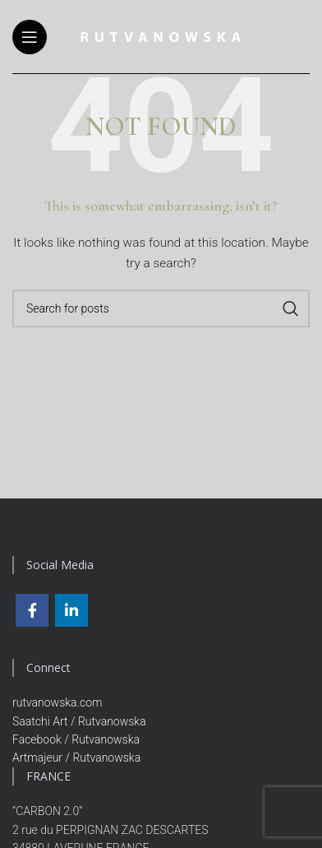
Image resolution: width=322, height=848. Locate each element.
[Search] (161, 308)
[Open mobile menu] (29, 37)
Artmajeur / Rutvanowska (76, 757)
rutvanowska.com (57, 702)
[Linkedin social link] (71, 610)
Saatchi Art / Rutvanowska (79, 721)
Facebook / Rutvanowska (76, 739)
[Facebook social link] (32, 610)
